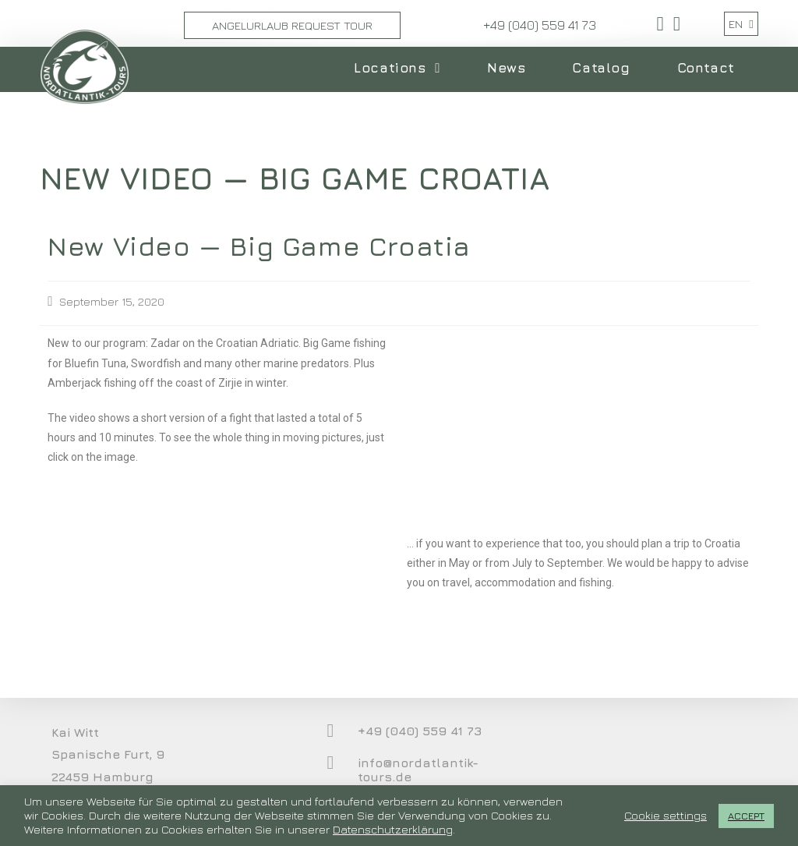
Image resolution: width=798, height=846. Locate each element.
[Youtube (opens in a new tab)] (674, 24)
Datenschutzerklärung (393, 829)
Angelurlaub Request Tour (292, 25)
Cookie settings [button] (665, 815)
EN (741, 23)
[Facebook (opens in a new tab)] (660, 24)
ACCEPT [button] (746, 815)
